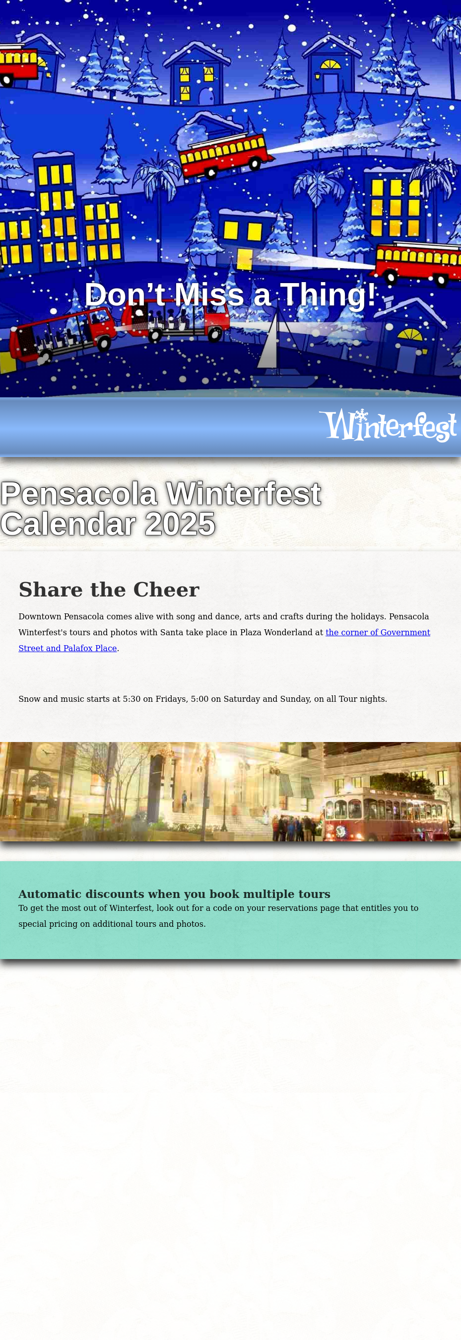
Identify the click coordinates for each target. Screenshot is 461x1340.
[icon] (388, 427)
